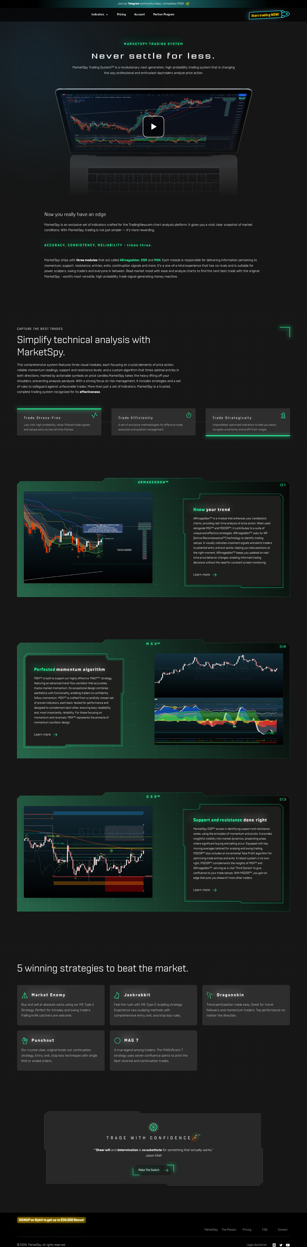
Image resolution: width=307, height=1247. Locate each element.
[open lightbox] (153, 126)
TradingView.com (140, 224)
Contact (283, 1229)
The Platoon (229, 1229)
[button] (100, 14)
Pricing (247, 1229)
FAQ (265, 1229)
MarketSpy (211, 1229)
